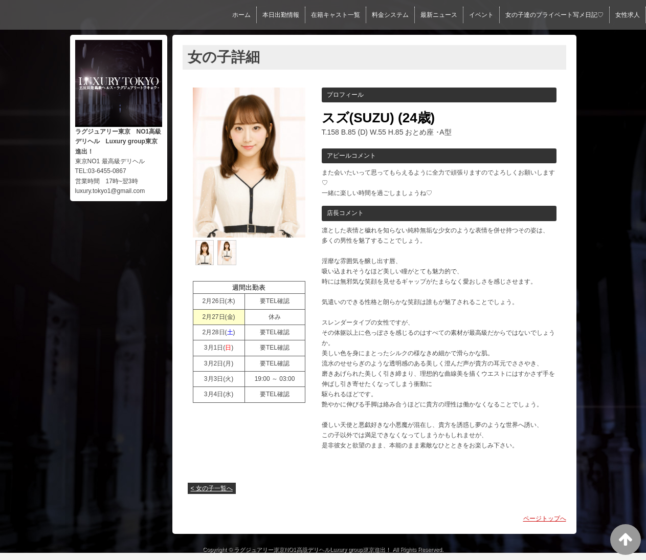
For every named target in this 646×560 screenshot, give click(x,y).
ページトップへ (544, 518)
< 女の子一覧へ (212, 488)
